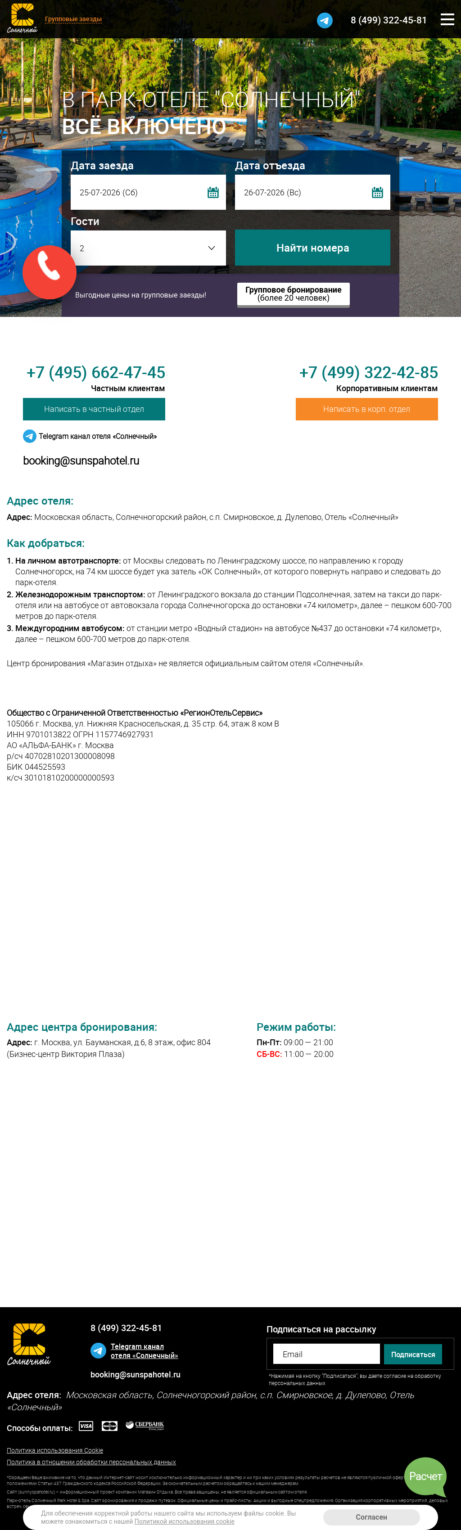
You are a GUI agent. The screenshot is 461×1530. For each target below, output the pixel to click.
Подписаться (413, 1354)
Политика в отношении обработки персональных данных (91, 1462)
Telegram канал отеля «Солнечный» (98, 436)
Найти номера (312, 247)
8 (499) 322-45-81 (389, 20)
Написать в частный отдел (94, 408)
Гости (85, 221)
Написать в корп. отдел (366, 408)
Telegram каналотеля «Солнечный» (144, 1351)
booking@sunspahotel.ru (81, 460)
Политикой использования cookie (185, 1521)
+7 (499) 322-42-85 (368, 372)
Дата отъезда (270, 165)
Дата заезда (102, 165)
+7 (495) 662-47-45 (96, 372)
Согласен (372, 1517)
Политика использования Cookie (55, 1450)
